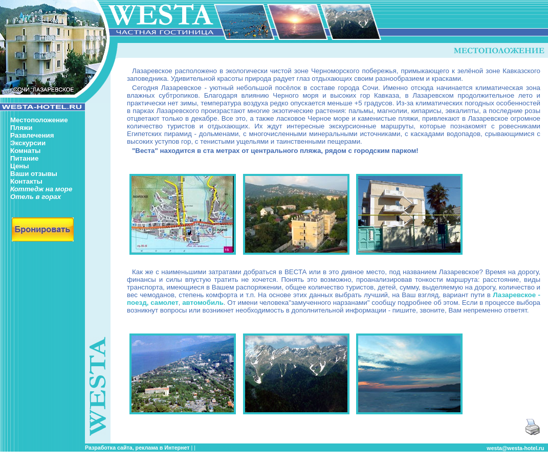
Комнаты (25, 150)
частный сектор (218, 447)
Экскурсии (28, 143)
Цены (19, 166)
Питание (24, 158)
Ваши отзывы (33, 173)
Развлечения (32, 135)
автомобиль (203, 302)
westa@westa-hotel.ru (515, 448)
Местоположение (39, 120)
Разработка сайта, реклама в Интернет (137, 447)
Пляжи (21, 127)
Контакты (26, 181)
